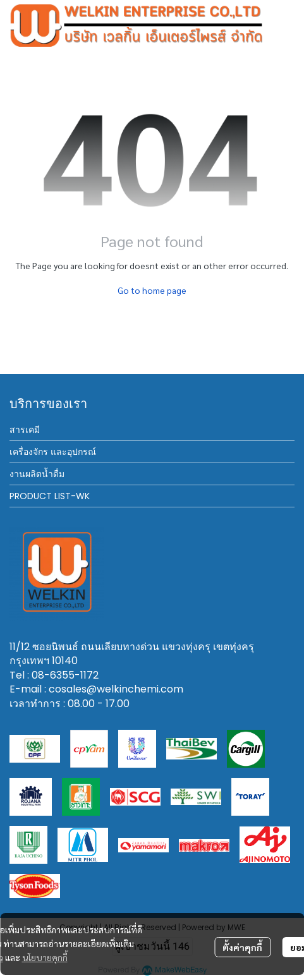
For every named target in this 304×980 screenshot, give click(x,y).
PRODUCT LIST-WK (49, 496)
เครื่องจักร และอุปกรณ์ (52, 451)
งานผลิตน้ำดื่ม (36, 474)
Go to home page (152, 290)
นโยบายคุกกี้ (45, 957)
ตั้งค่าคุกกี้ (242, 947)
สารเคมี (24, 429)
